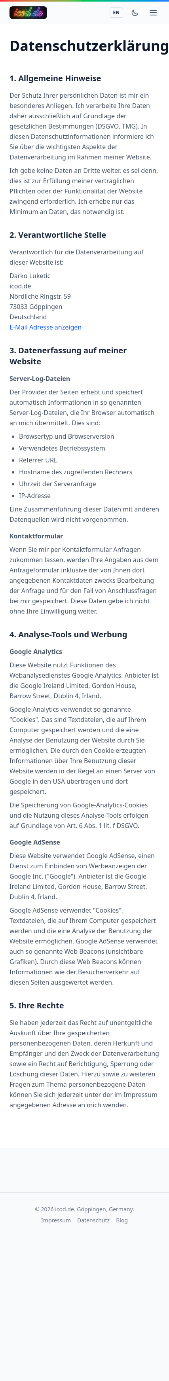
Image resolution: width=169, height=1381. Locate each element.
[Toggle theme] (135, 12)
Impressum (56, 1220)
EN (116, 12)
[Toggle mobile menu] (153, 12)
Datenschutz (93, 1220)
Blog (122, 1220)
